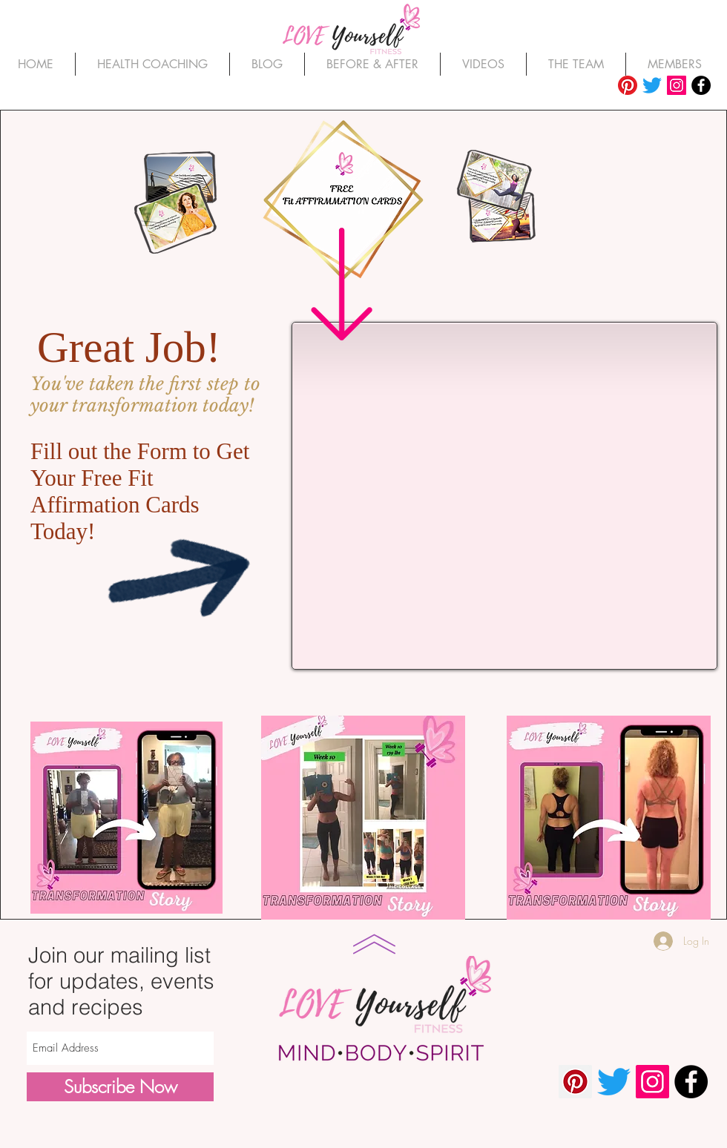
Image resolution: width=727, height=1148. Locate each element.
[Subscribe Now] (120, 1086)
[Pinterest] (627, 85)
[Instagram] (676, 85)
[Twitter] (652, 85)
